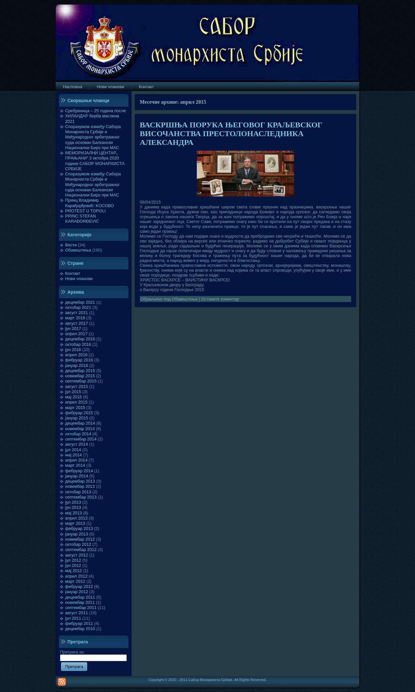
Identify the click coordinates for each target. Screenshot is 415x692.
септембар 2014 (81, 439)
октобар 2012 (78, 544)
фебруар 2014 (79, 470)
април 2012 (76, 576)
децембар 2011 (80, 597)
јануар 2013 (76, 534)
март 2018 (75, 317)
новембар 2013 (80, 486)
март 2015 (75, 407)
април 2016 (76, 354)
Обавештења (78, 250)
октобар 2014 (78, 433)
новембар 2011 (80, 602)
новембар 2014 (80, 428)
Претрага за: (93, 655)
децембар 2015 (80, 370)
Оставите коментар (220, 299)
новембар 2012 (80, 539)
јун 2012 (73, 565)
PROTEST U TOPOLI (85, 210)
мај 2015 (73, 396)
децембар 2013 (80, 481)
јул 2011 (73, 618)
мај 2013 (73, 512)
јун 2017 (73, 328)
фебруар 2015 (79, 412)
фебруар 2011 (79, 623)
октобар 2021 (78, 307)
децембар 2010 (80, 628)
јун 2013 (73, 507)
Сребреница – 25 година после (95, 110)
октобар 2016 (78, 344)
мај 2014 (73, 454)
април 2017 (76, 333)
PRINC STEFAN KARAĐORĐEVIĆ (82, 219)
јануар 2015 (76, 418)
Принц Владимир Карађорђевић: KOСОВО (89, 203)
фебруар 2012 (79, 586)
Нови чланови (79, 278)
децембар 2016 (80, 338)
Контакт (72, 273)
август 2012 (76, 555)
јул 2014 (73, 449)
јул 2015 (73, 391)
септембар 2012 (81, 549)
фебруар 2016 (79, 360)
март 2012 (75, 581)
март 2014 (75, 465)
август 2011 (76, 612)
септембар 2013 (81, 497)
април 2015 (76, 402)
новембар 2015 (80, 375)
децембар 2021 (80, 302)
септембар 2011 (81, 607)
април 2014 (76, 460)
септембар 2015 (81, 381)
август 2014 (76, 444)
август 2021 (76, 312)
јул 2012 (73, 560)
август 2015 (76, 386)
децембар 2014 (80, 423)
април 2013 (76, 518)
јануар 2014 (76, 476)
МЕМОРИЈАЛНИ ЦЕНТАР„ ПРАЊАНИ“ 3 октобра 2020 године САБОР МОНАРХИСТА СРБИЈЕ (94, 160)
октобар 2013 (78, 491)
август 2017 (76, 323)
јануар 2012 (76, 591)
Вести (71, 244)
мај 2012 (73, 570)
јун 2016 (73, 349)
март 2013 (75, 523)
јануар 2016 (76, 365)
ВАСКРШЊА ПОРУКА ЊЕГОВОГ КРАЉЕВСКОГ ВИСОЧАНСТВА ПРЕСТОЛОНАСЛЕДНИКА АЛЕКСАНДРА (231, 134)
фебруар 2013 (79, 528)
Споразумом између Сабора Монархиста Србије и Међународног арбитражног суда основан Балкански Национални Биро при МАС (93, 137)
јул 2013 (73, 502)
